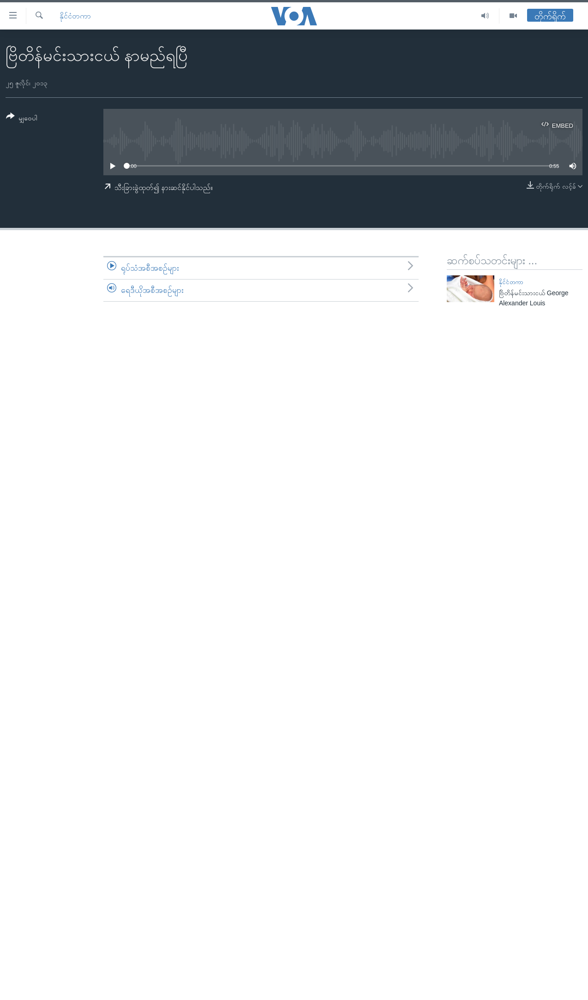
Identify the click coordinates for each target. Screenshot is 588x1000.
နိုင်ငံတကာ (75, 16)
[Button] (21, 119)
